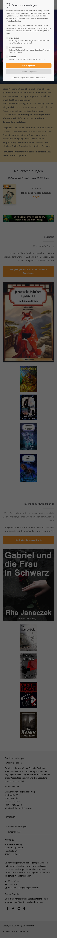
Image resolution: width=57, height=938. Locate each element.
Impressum (15, 77)
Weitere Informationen (38, 77)
